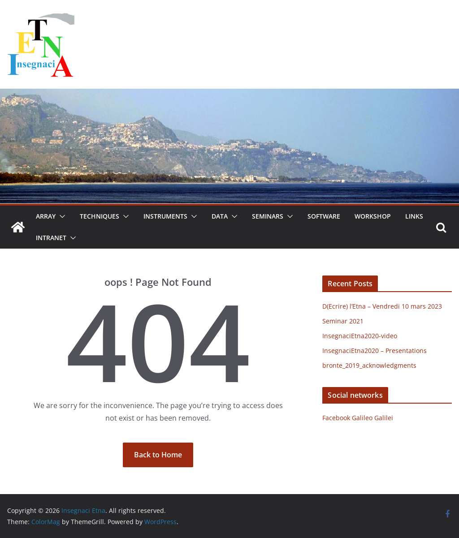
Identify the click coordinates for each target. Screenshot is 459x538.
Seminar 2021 (343, 321)
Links (414, 216)
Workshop (373, 216)
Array (46, 216)
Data (220, 216)
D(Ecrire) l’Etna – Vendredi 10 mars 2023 (382, 306)
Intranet (51, 237)
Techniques (99, 216)
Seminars (267, 216)
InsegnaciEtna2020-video (359, 335)
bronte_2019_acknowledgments (369, 365)
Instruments (165, 216)
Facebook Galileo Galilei (357, 417)
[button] (60, 216)
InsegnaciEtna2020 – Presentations (374, 350)
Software (323, 216)
